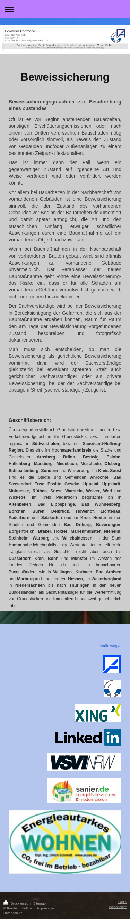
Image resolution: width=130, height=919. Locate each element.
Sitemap (39, 903)
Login (122, 902)
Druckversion (17, 903)
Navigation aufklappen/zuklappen (65, 9)
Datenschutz (12, 913)
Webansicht (118, 907)
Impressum (45, 908)
